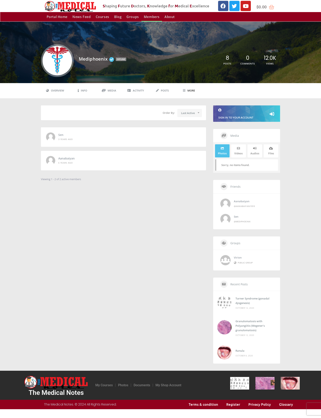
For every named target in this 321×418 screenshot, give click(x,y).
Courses (102, 17)
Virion (238, 257)
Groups (132, 17)
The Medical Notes (56, 393)
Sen (60, 135)
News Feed (81, 17)
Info (82, 90)
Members (152, 17)
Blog (118, 17)
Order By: (169, 113)
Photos (123, 385)
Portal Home (57, 17)
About (169, 17)
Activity (135, 90)
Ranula (239, 350)
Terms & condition (203, 404)
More (189, 90)
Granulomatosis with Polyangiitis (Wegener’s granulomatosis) (250, 325)
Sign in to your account (246, 113)
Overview (55, 90)
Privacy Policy (259, 404)
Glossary (286, 404)
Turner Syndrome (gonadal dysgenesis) (252, 301)
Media (109, 90)
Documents (142, 385)
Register (233, 404)
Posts (162, 90)
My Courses (104, 385)
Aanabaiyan (66, 158)
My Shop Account (168, 385)
